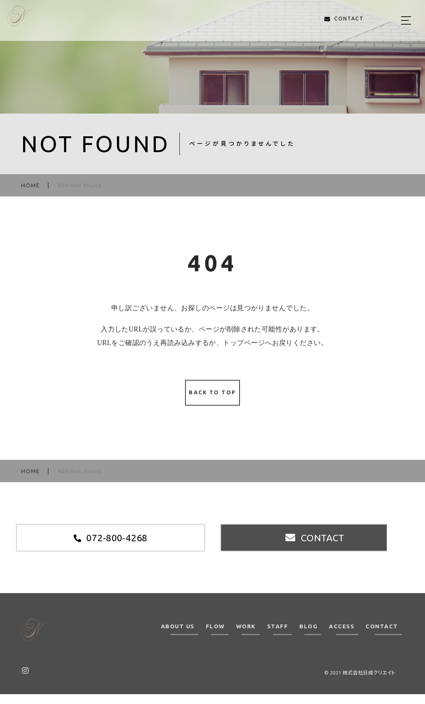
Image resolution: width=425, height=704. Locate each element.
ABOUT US (178, 636)
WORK (246, 636)
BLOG (308, 636)
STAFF (277, 636)
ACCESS (341, 636)
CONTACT (382, 636)
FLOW (215, 636)
